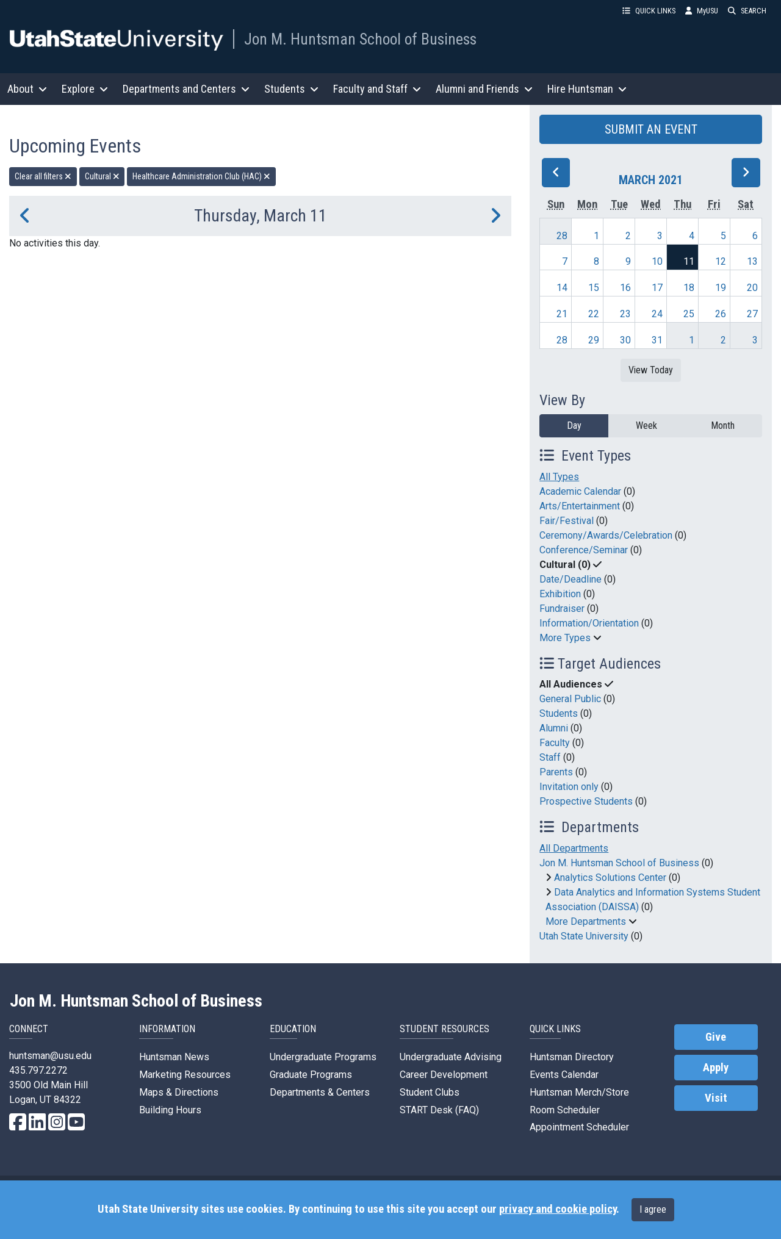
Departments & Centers (320, 1092)
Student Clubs (429, 1092)
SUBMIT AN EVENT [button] (651, 129)
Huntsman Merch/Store (579, 1092)
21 (561, 314)
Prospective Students (586, 801)
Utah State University (583, 936)
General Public (570, 699)
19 (720, 287)
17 (657, 287)
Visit (716, 1098)
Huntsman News (174, 1057)
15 (593, 287)
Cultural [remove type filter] (102, 176)
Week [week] (646, 425)
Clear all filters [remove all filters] (43, 176)
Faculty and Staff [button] (377, 88)
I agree (652, 1209)
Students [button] (291, 88)
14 (561, 287)
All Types (559, 477)
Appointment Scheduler (579, 1127)
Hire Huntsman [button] (587, 88)
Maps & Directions (178, 1092)
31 (657, 340)
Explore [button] (85, 88)
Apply (716, 1067)
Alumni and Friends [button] (484, 88)
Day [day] (574, 425)
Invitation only (569, 786)
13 (752, 261)
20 (752, 287)
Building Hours (170, 1110)
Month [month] (723, 425)
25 (688, 314)
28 (561, 236)
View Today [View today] (650, 370)
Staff (550, 757)
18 (688, 287)
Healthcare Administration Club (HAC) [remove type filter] (201, 176)
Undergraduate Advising (451, 1057)
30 (625, 340)
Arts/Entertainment (579, 506)
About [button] (27, 88)
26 (720, 314)
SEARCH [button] (747, 10)
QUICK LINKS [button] (648, 10)
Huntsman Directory (572, 1057)
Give (715, 1037)
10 (657, 261)
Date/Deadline (570, 579)
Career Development (444, 1074)
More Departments (585, 921)
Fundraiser (562, 608)
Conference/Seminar (583, 550)
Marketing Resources (185, 1074)
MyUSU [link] (701, 10)
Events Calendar (564, 1074)
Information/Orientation (589, 623)
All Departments (573, 848)
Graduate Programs (311, 1074)
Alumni (553, 728)
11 (688, 261)
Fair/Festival (566, 520)
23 (625, 314)
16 (625, 287)
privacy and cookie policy (557, 1209)
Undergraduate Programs (323, 1057)
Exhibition (560, 594)
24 (657, 314)
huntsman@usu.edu (50, 1055)
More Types (565, 638)
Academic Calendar (580, 491)
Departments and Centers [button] (186, 88)
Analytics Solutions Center (610, 877)
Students (558, 713)
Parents (556, 772)
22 (593, 314)
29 (593, 340)
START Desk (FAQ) (439, 1110)
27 (752, 314)
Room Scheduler (565, 1110)
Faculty (554, 743)
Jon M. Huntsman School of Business (360, 39)
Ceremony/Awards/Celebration (605, 535)
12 (720, 261)
